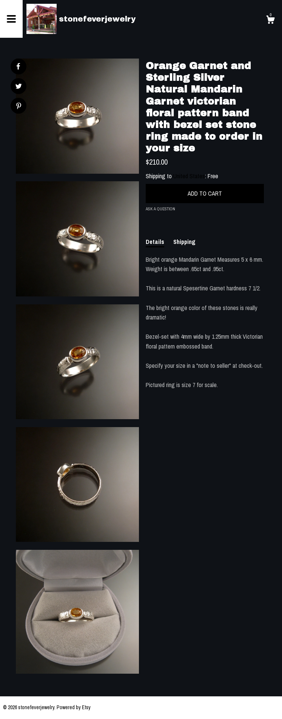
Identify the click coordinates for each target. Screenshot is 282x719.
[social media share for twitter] (18, 87)
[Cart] (270, 20)
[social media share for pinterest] (18, 106)
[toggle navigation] (11, 19)
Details (155, 242)
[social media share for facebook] (18, 66)
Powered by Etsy (74, 707)
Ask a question (160, 208)
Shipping (184, 242)
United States (189, 176)
